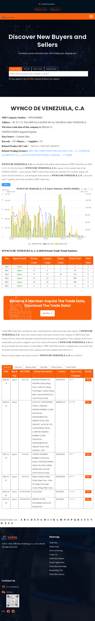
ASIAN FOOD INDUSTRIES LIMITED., (42, 155)
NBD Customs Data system (43, 172)
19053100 (25, 380)
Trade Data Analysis (56, 574)
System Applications (57, 562)
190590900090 (25, 499)
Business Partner (30, 367)
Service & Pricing (56, 551)
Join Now (47, 313)
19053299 (45, 146)
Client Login (41, 9)
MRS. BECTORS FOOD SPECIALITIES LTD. (51, 151)
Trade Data (7, 367)
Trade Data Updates (56, 558)
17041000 (25, 454)
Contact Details (71, 367)
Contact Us (53, 554)
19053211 (35, 146)
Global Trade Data (48, 4)
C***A (72, 492)
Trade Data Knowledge (58, 566)
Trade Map (43, 367)
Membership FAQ (56, 570)
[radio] (6, 184)
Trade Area (18, 367)
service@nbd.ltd (12, 587)
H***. (71, 380)
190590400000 (25, 492)
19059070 (54, 146)
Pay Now (55, 9)
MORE (67, 155)
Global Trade (54, 547)
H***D (72, 402)
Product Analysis (56, 367)
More (88, 380)
